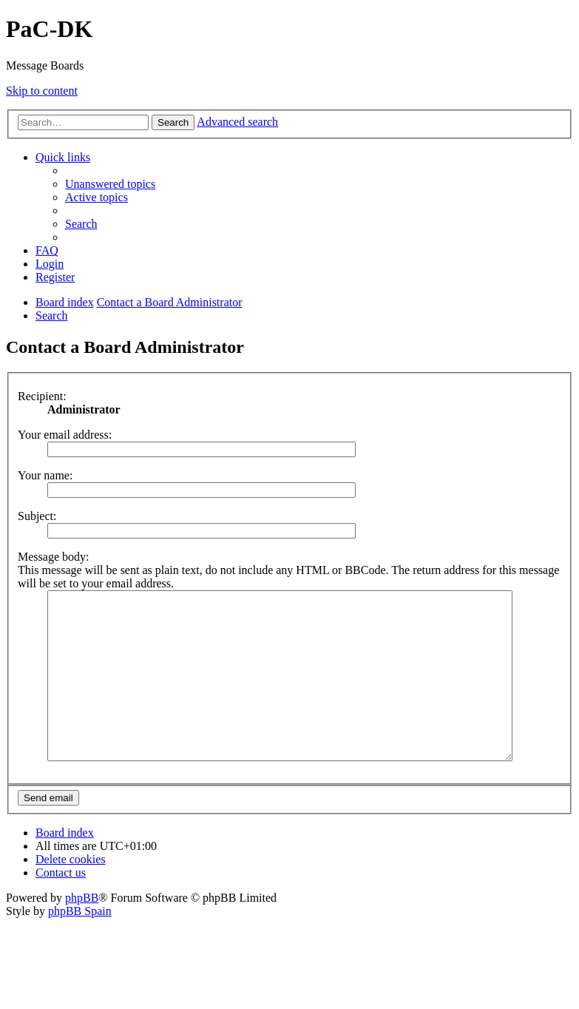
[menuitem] (110, 184)
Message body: (53, 556)
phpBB (81, 931)
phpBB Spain (80, 944)
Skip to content (42, 90)
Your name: (45, 475)
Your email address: (65, 434)
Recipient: (42, 396)
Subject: (37, 516)
